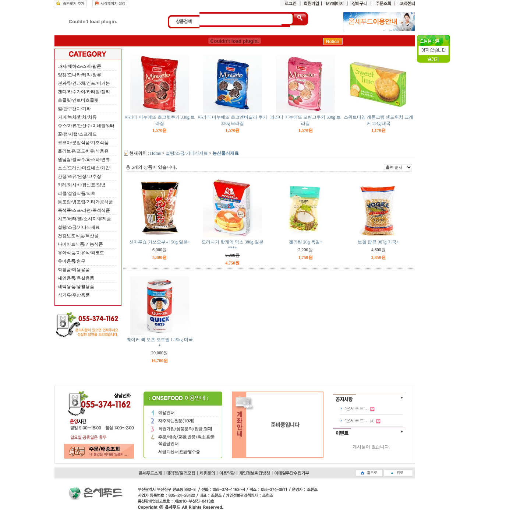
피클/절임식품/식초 (77, 193)
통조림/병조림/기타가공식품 (85, 201)
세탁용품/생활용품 (76, 286)
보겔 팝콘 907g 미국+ (378, 242)
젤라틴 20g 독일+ (305, 242)
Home (155, 153)
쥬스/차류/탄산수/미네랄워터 (86, 125)
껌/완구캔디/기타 (74, 108)
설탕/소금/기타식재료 (79, 227)
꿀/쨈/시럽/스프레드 (77, 134)
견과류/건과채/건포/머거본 (84, 83)
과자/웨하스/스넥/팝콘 (79, 66)
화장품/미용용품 (74, 269)
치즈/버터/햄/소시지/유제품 (84, 218)
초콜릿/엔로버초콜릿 (78, 100)
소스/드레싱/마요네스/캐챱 (84, 168)
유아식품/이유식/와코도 (81, 252)
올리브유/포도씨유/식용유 (83, 151)
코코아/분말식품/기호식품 (83, 142)
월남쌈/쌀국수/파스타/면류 (84, 159)
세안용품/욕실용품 (76, 278)
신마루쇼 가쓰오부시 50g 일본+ (159, 242)
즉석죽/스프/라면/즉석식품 (84, 210)
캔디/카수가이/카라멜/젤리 (84, 91)
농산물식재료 (225, 153)
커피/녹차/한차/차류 (77, 117)
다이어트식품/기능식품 (80, 244)
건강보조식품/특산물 (78, 235)
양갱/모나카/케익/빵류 (79, 74)
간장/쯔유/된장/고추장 (79, 176)
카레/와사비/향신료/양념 (82, 184)
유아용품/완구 (71, 261)
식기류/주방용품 (74, 295)
